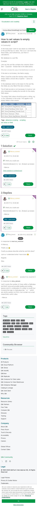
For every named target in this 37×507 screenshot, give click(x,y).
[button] (35, 33)
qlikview (5, 329)
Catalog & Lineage (7, 388)
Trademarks (4, 483)
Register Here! (22, 16)
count (11, 329)
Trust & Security (6, 432)
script (22, 320)
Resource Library (6, 401)
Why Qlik (4, 393)
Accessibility (5, 435)
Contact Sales (5, 449)
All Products (5, 362)
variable (24, 329)
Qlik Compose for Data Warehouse (12, 382)
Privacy (3, 438)
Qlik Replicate (5, 376)
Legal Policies (5, 477)
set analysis (24, 323)
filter (18, 323)
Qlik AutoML (5, 370)
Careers (3, 441)
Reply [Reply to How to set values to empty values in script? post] (30, 135)
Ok (18, 501)
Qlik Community (7, 457)
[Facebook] (10, 461)
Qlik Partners (5, 404)
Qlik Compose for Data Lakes (10, 379)
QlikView (3, 373)
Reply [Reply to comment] (28, 184)
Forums (9, 349)
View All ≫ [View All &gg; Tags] (6, 337)
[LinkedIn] (6, 461)
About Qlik (4, 427)
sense (13, 320)
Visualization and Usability (10, 22)
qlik (4, 326)
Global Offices (5, 446)
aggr (30, 329)
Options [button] (34, 21)
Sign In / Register (30, 9)
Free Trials (4, 407)
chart (13, 323)
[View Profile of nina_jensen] (11, 33)
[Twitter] (2, 461)
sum (4, 332)
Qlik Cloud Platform (7, 365)
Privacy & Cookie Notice (9, 480)
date (18, 320)
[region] (18, 495)
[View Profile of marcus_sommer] (15, 151)
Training (3, 416)
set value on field (7, 122)
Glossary (4, 413)
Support (3, 419)
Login (26, 2)
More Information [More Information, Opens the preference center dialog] (18, 505)
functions (25, 326)
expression (6, 323)
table (31, 323)
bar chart (17, 329)
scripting (22, 120)
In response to (12, 241)
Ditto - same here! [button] (7, 127)
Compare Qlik (5, 410)
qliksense (10, 326)
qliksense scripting (12, 120)
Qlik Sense (4, 368)
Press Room (5, 429)
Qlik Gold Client (6, 391)
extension (10, 332)
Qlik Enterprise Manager (8, 385)
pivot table (18, 326)
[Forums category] (4, 349)
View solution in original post (12, 171)
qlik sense (6, 320)
